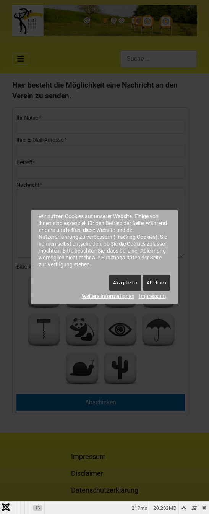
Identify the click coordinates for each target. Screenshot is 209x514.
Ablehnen (156, 282)
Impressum (152, 296)
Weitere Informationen (108, 296)
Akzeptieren (125, 282)
